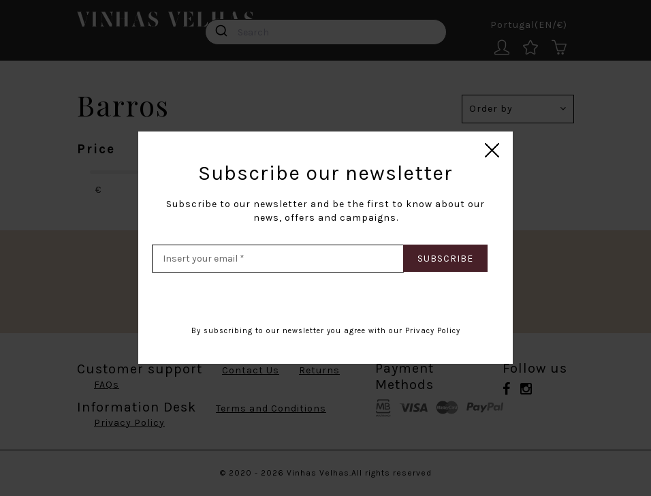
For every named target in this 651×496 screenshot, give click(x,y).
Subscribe (445, 258)
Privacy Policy (432, 330)
